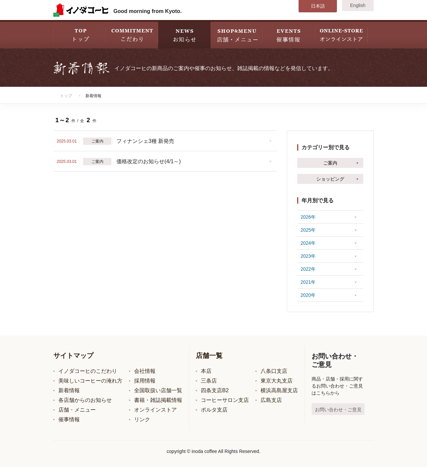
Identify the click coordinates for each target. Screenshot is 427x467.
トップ (66, 96)
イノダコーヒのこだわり (87, 371)
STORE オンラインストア (341, 34)
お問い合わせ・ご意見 (338, 409)
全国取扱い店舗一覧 (158, 390)
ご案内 (330, 163)
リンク (142, 419)
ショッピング (330, 179)
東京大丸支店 (277, 381)
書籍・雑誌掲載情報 (158, 400)
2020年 (308, 295)
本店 (206, 371)
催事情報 (69, 419)
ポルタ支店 (214, 410)
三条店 (209, 381)
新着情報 (69, 390)
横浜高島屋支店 (279, 390)
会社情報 (144, 371)
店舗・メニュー (77, 410)
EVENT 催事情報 (289, 34)
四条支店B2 (215, 390)
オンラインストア (155, 410)
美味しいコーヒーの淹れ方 (90, 381)
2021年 (308, 282)
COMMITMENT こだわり (132, 34)
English (358, 5)
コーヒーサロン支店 (225, 400)
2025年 (308, 230)
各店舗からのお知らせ (85, 400)
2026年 (308, 217)
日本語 (318, 6)
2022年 (308, 269)
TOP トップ (79, 34)
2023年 (308, 256)
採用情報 (144, 381)
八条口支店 (274, 371)
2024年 (308, 243)
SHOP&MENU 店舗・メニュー (236, 34)
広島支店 (271, 400)
